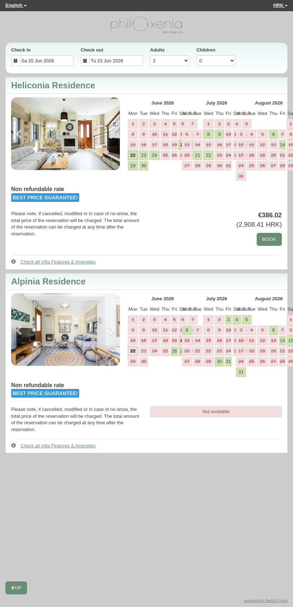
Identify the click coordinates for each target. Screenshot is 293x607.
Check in (21, 50)
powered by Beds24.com (266, 600)
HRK (280, 5)
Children (206, 50)
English (16, 5)
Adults (157, 50)
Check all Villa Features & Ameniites (53, 262)
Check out (92, 50)
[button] (19, 133)
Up (16, 587)
